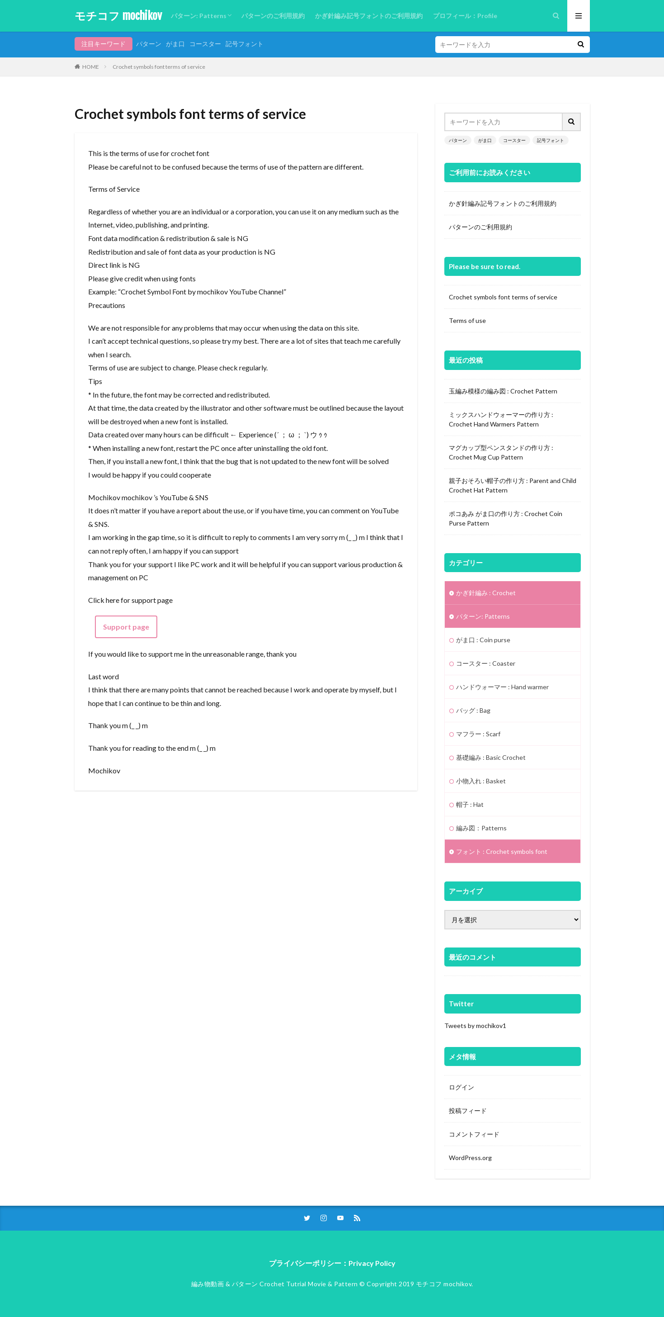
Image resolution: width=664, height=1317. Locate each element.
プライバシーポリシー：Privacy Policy (332, 1263)
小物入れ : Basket (481, 781)
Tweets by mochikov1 (475, 1025)
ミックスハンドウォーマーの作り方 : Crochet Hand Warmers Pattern (501, 419)
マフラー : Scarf (478, 734)
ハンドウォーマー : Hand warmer (502, 687)
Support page (126, 626)
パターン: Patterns (198, 15)
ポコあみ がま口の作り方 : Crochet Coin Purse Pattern (505, 518)
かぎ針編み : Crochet (486, 593)
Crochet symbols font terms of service (159, 66)
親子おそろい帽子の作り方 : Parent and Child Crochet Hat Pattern (512, 485)
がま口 (175, 43)
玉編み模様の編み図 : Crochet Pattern (503, 391)
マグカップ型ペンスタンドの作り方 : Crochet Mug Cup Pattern (501, 452)
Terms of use (467, 320)
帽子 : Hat (470, 804)
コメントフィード (474, 1134)
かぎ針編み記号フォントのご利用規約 (369, 15)
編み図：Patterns (481, 828)
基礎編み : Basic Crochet (491, 757)
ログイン (461, 1087)
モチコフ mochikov (118, 15)
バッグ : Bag (473, 710)
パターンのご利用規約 (273, 15)
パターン (148, 43)
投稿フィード (468, 1110)
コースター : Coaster (485, 663)
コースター (205, 43)
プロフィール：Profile (465, 15)
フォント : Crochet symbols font (501, 851)
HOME (90, 66)
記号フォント (245, 43)
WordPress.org (470, 1157)
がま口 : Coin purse (483, 640)
